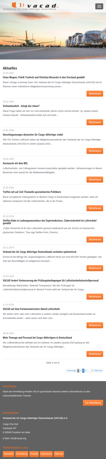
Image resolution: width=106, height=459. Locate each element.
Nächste (98, 370)
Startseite (8, 454)
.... (89, 370)
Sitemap (59, 454)
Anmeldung (22, 454)
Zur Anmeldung (93, 402)
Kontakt (34, 454)
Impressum (46, 454)
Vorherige (71, 370)
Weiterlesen (95, 93)
